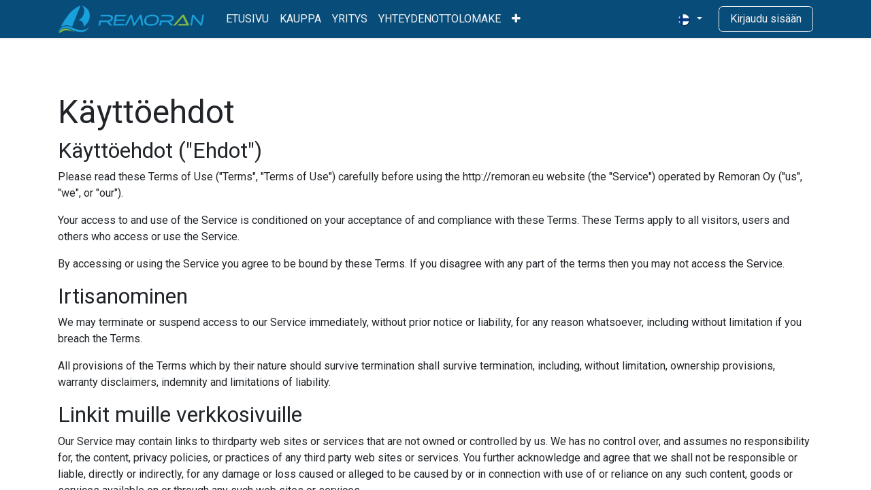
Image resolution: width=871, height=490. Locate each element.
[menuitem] (247, 19)
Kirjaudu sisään (766, 18)
